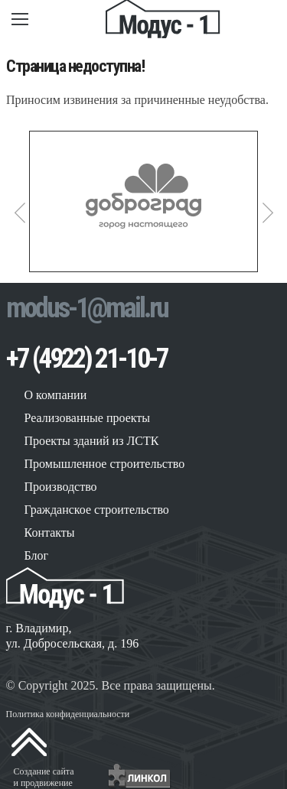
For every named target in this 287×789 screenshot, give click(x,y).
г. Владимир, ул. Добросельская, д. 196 (72, 636)
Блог (36, 555)
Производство (60, 486)
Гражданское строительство (96, 509)
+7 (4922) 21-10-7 (87, 359)
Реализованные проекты (87, 417)
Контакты (49, 532)
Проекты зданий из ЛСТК (91, 440)
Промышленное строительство (104, 463)
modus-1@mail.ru (87, 308)
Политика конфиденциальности (68, 714)
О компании (55, 394)
